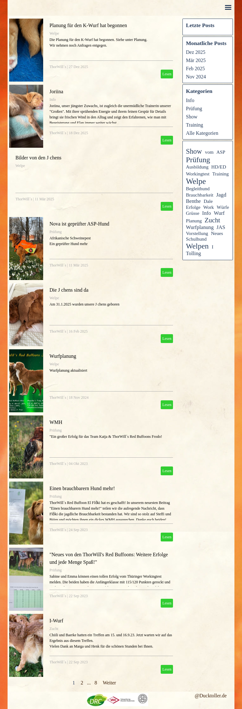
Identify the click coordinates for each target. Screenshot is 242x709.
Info (52, 99)
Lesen (166, 74)
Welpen (197, 246)
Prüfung (55, 232)
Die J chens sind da (69, 290)
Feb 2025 (195, 68)
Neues (217, 233)
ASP (220, 152)
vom (209, 152)
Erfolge (193, 207)
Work (208, 207)
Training (194, 125)
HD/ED (218, 166)
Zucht (53, 628)
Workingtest (198, 173)
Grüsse (192, 213)
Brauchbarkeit (199, 194)
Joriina (56, 91)
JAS (220, 227)
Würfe (223, 207)
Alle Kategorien (202, 133)
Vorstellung (197, 233)
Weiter (109, 682)
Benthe (193, 201)
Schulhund (196, 239)
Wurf (219, 213)
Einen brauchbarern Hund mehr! (82, 488)
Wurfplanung (62, 356)
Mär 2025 (196, 60)
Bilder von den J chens (38, 157)
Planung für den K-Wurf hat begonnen (88, 25)
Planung (194, 220)
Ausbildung (197, 166)
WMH (55, 422)
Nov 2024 (196, 76)
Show (191, 116)
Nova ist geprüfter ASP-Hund (79, 223)
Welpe (54, 33)
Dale (208, 201)
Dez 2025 (195, 52)
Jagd (221, 195)
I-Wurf (56, 620)
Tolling (193, 253)
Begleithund (198, 188)
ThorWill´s (57, 67)
